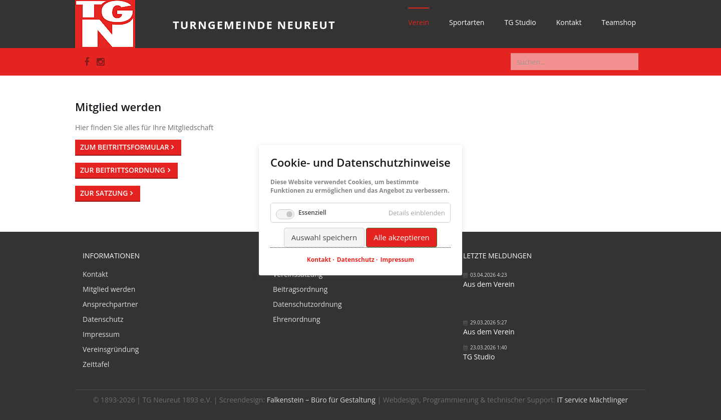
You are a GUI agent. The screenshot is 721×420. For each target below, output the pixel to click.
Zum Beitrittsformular (124, 147)
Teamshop (618, 22)
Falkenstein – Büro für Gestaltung (321, 399)
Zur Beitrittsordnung (122, 170)
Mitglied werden (109, 289)
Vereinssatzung (297, 274)
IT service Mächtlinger (592, 399)
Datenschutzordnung (307, 304)
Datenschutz (103, 319)
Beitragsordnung (300, 289)
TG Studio (520, 22)
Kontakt (569, 22)
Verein (418, 22)
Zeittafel (96, 364)
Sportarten (466, 22)
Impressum (101, 334)
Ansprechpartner (110, 304)
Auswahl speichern (324, 237)
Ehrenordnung (296, 319)
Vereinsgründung (111, 349)
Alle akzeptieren (402, 237)
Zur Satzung (104, 193)
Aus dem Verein (489, 284)
